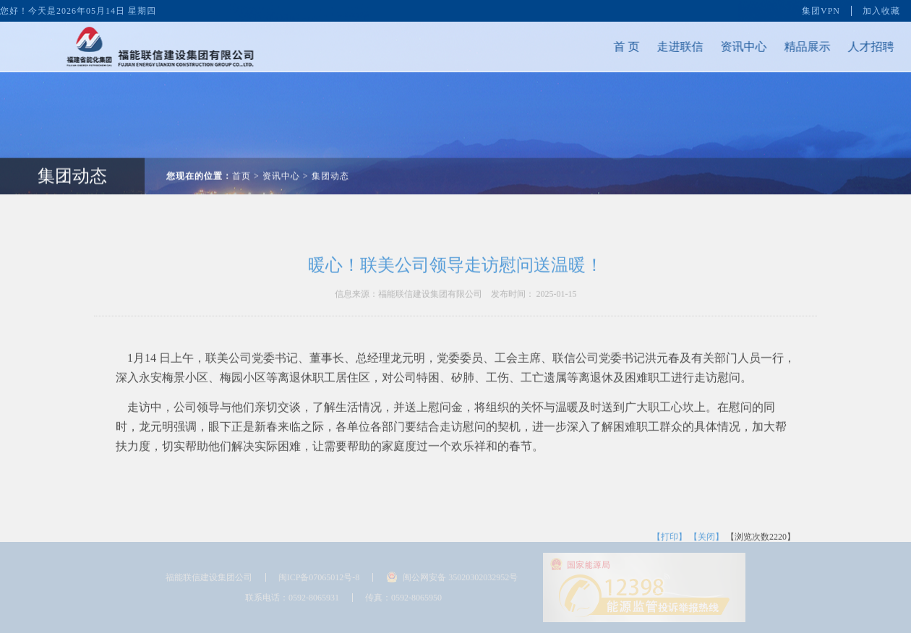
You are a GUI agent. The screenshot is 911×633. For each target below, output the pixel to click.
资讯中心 (735, 46)
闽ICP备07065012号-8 (319, 577)
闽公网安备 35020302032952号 (460, 577)
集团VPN (821, 10)
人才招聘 (862, 46)
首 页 (618, 46)
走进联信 (672, 46)
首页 (241, 168)
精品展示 (799, 46)
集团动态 (330, 168)
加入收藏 (881, 10)
